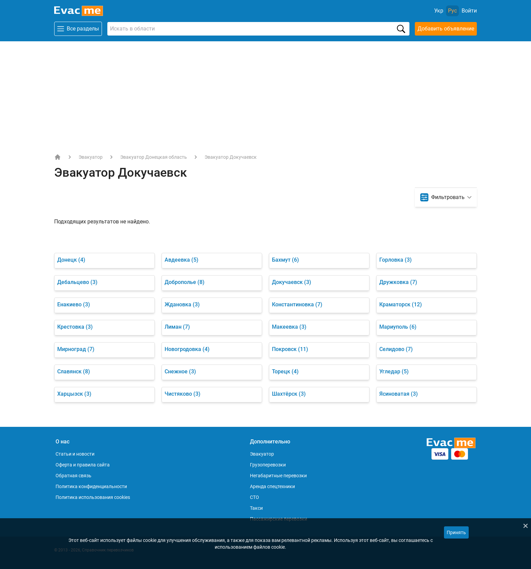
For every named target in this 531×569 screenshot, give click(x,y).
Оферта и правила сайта (83, 464)
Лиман (177, 327)
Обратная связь (73, 475)
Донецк (71, 260)
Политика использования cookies (93, 497)
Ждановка (182, 304)
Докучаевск (291, 282)
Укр (438, 10)
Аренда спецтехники (272, 486)
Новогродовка (187, 349)
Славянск (73, 371)
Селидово (396, 349)
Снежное (180, 371)
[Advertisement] (265, 92)
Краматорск (400, 304)
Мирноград (75, 349)
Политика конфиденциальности (91, 486)
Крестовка (75, 327)
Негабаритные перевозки (278, 475)
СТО (254, 497)
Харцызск (74, 394)
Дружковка (398, 282)
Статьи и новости (75, 454)
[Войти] (469, 11)
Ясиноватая (398, 394)
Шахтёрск (289, 394)
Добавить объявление (446, 28)
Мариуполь (398, 327)
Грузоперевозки (268, 464)
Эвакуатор (91, 157)
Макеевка (289, 327)
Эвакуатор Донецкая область (153, 157)
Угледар (394, 371)
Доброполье (185, 282)
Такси (256, 508)
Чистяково (182, 394)
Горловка (395, 260)
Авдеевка (181, 260)
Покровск (290, 349)
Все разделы (78, 28)
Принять (456, 532)
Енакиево (73, 304)
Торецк (285, 371)
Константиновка (297, 304)
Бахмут (285, 260)
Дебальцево (77, 282)
